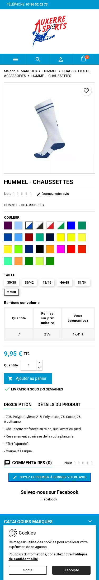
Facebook (49, 499)
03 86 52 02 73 (37, 4)
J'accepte (71, 570)
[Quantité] (28, 365)
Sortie (27, 570)
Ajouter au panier (27, 378)
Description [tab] (17, 404)
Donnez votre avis (53, 194)
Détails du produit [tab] (59, 404)
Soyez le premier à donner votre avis (49, 477)
